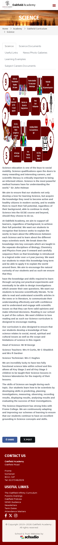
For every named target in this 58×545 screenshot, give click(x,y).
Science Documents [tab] (30, 46)
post (28, 439)
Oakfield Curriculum (37, 28)
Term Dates (11, 508)
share (10, 439)
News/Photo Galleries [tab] (35, 52)
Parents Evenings (13, 496)
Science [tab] (9, 46)
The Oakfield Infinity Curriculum (21, 493)
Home (5, 28)
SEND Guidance (13, 502)
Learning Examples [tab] (15, 59)
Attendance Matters (15, 511)
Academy (17, 28)
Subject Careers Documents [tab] (20, 66)
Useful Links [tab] (11, 52)
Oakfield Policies (13, 499)
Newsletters (11, 505)
